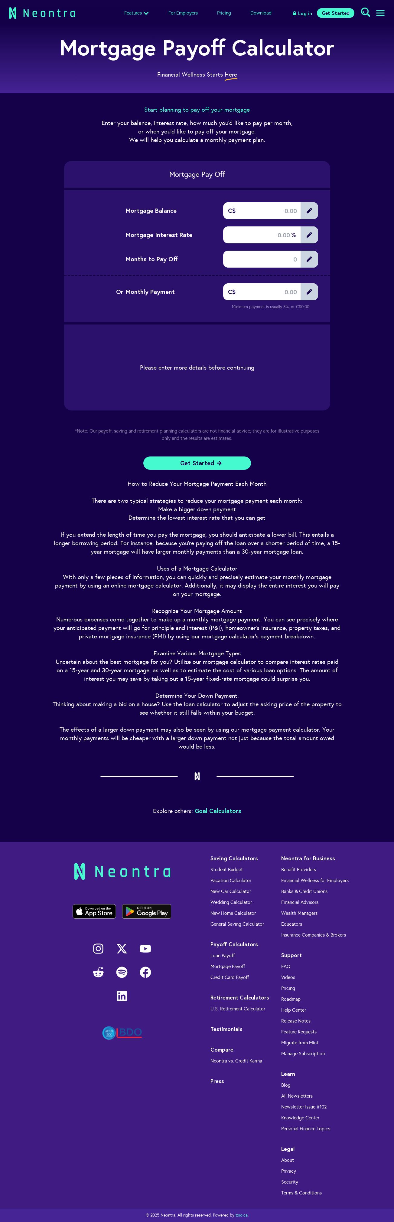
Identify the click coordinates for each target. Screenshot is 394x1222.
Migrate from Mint (299, 1043)
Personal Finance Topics (305, 1128)
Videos (288, 977)
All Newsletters (297, 1096)
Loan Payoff (222, 955)
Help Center (293, 1010)
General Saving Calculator (237, 924)
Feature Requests (299, 1032)
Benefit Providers (298, 869)
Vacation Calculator (230, 880)
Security (289, 1182)
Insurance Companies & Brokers (313, 935)
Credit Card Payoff (229, 977)
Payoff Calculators (234, 944)
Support (291, 955)
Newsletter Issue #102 (304, 1107)
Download (261, 13)
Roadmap (291, 999)
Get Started (336, 13)
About (287, 1160)
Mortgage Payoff (227, 966)
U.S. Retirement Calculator (237, 1009)
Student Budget (226, 869)
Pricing (224, 13)
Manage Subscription (303, 1053)
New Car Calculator (230, 891)
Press (217, 1081)
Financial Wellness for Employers (315, 880)
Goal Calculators (218, 811)
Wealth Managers (299, 913)
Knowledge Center (300, 1118)
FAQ (286, 966)
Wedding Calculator (231, 902)
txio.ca (242, 1215)
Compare (221, 1049)
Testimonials (226, 1029)
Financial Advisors (299, 902)
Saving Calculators (234, 858)
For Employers (183, 13)
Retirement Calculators (239, 997)
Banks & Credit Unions (304, 891)
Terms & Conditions (301, 1193)
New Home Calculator (233, 913)
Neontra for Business (308, 858)
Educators (291, 924)
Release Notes (296, 1021)
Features (133, 13)
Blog (286, 1085)
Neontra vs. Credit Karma (236, 1061)
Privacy (288, 1171)
